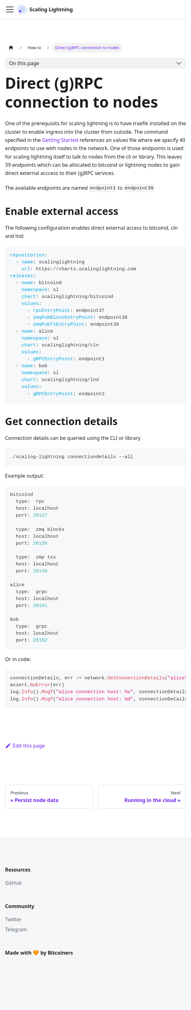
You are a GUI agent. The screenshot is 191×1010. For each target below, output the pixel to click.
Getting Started (60, 140)
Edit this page (25, 745)
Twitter (13, 919)
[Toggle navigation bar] (9, 9)
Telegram (16, 929)
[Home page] (11, 48)
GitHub (13, 882)
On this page (24, 63)
